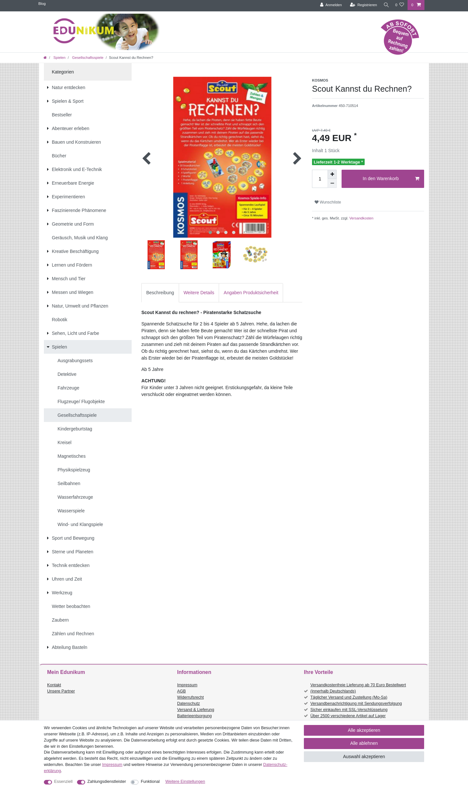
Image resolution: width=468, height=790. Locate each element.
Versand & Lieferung (195, 709)
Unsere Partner (61, 691)
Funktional (150, 781)
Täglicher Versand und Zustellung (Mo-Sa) (348, 697)
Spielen (58, 57)
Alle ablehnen (364, 743)
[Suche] (385, 5)
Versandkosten (360, 218)
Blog (42, 4)
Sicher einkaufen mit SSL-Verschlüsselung (348, 709)
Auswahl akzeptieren (364, 756)
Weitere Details (199, 292)
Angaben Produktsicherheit (251, 292)
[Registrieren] (361, 5)
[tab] (160, 292)
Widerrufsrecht (190, 697)
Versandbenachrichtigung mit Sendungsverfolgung (356, 703)
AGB (181, 691)
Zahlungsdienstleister (106, 781)
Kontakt (54, 685)
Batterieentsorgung (194, 716)
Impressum (187, 685)
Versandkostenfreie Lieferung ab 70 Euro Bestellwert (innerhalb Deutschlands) (358, 688)
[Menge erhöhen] (332, 174)
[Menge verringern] (332, 183)
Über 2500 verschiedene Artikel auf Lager (348, 716)
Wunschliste (328, 202)
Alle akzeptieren (364, 730)
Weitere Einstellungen (185, 781)
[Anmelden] (329, 5)
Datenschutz (188, 703)
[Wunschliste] (400, 5)
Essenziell (63, 781)
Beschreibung (160, 292)
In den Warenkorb (391, 179)
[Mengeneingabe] (320, 179)
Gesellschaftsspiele (87, 57)
